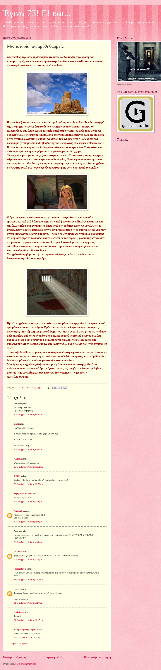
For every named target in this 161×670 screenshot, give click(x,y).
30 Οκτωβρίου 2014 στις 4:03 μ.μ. (28, 522)
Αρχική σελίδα (54, 657)
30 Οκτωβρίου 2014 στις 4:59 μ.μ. (28, 542)
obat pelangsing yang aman (26, 630)
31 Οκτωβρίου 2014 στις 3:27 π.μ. (28, 603)
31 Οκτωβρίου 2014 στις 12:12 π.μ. (28, 580)
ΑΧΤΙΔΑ (18, 459)
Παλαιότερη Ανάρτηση (97, 657)
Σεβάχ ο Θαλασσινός (23, 494)
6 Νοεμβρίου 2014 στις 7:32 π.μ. (27, 637)
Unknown (18, 551)
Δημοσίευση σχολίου (20, 643)
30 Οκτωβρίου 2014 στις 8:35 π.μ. (28, 449)
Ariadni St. (19, 511)
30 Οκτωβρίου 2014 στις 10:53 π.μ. (28, 484)
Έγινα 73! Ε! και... (37, 13)
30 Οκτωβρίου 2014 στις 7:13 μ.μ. (28, 559)
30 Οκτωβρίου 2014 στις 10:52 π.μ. (28, 467)
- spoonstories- (20, 569)
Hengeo (17, 589)
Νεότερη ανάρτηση (14, 657)
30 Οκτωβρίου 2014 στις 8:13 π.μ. (28, 414)
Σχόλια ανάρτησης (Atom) (25, 664)
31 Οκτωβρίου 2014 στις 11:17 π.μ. (28, 620)
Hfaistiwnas (19, 612)
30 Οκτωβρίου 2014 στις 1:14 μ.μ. (28, 501)
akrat (16, 424)
